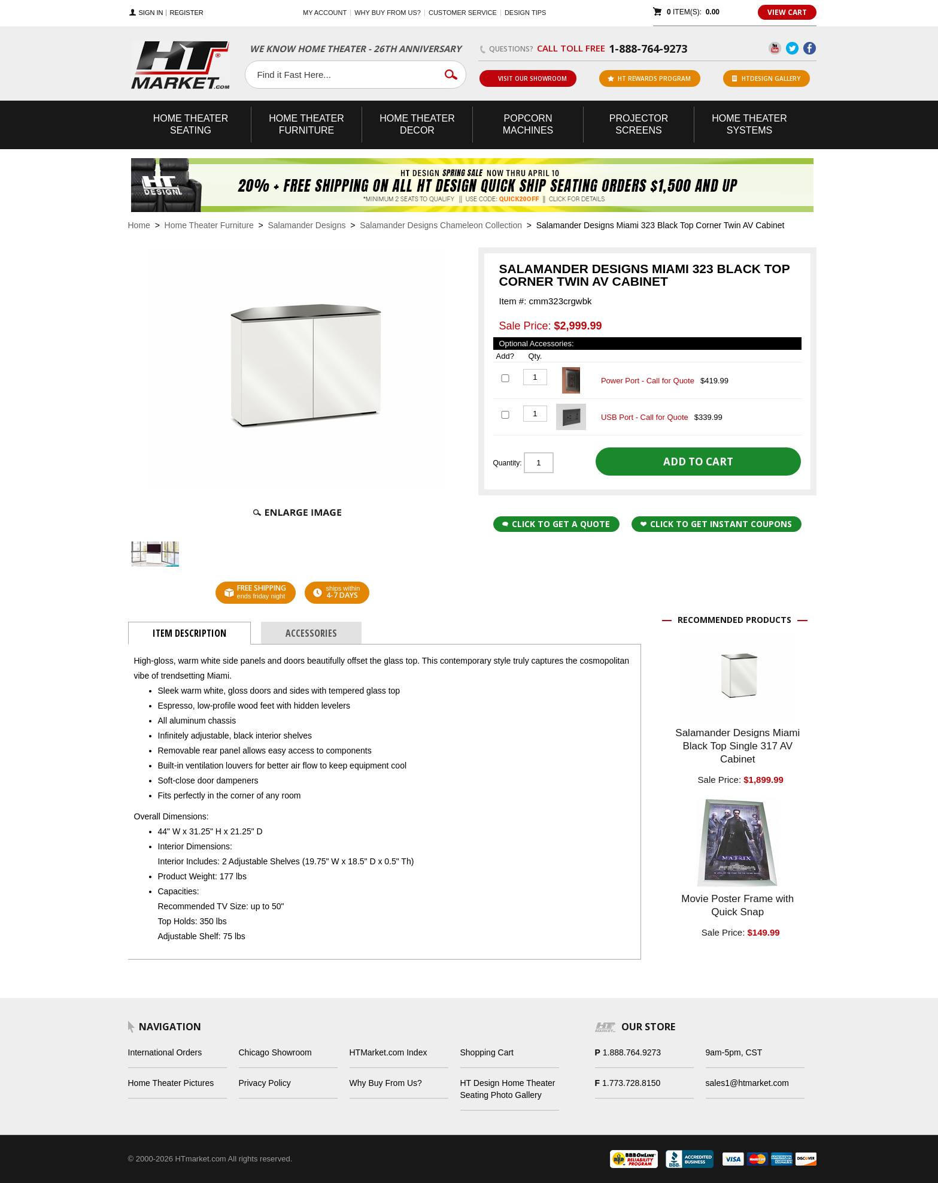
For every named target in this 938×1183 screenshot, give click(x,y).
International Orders (165, 1052)
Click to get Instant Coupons (716, 524)
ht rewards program (649, 78)
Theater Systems (749, 124)
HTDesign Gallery (766, 78)
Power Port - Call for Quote (647, 380)
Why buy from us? (387, 12)
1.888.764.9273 (632, 1052)
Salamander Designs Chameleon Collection (441, 225)
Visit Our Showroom (527, 78)
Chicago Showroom (275, 1052)
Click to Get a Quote (556, 524)
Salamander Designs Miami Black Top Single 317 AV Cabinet (737, 746)
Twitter (792, 48)
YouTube (775, 48)
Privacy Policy (265, 1083)
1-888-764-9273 (648, 48)
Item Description (189, 633)
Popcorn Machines (528, 124)
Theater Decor (417, 124)
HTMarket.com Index (388, 1052)
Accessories (311, 633)
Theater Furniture (306, 124)
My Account (325, 12)
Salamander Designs (306, 225)
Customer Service (463, 12)
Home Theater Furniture (209, 225)
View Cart (787, 12)
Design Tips (525, 12)
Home (139, 225)
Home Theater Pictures (171, 1083)
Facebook (809, 48)
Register (186, 13)
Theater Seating (191, 124)
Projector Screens (638, 124)
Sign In (151, 13)
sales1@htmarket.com (747, 1083)
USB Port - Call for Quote (644, 417)
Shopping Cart (487, 1052)
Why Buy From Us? (386, 1083)
